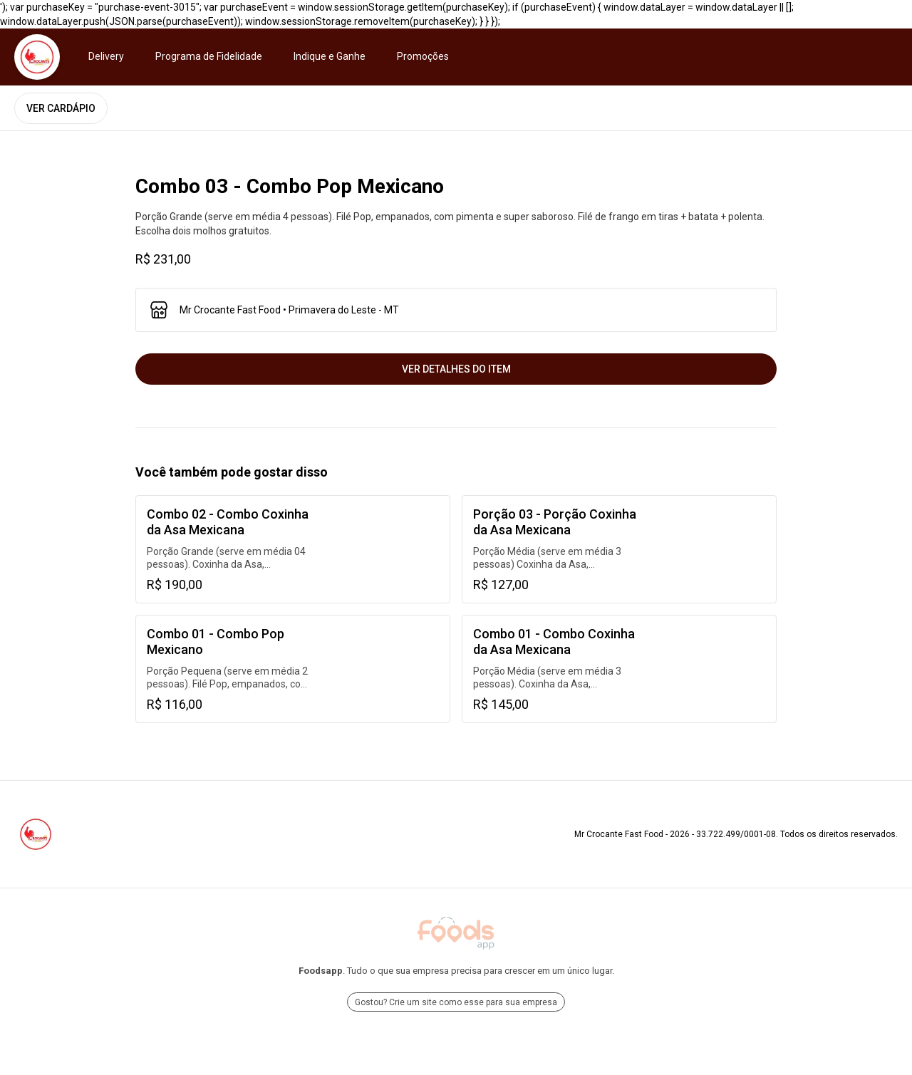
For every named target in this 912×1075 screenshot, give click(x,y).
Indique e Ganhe (330, 56)
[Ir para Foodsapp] (456, 933)
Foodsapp (321, 970)
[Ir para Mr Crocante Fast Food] (37, 57)
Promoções (423, 56)
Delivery (106, 56)
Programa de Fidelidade (208, 56)
